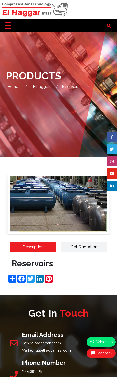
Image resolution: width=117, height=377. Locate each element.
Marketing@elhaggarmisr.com (46, 350)
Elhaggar (41, 86)
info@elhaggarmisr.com (41, 343)
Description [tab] (33, 246)
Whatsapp (101, 341)
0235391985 (32, 371)
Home (13, 86)
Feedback (101, 353)
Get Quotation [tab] (84, 246)
